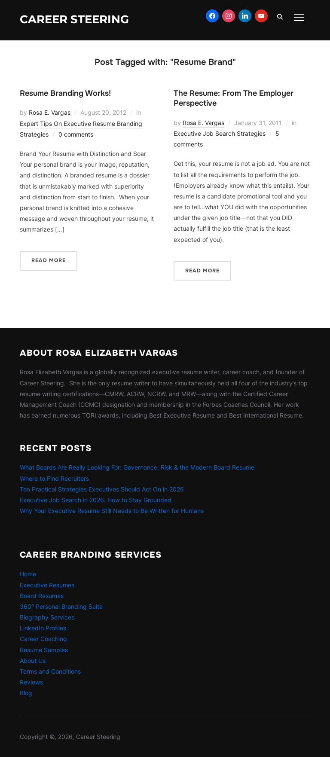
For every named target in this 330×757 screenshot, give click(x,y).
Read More (48, 260)
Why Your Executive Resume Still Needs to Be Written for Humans (112, 510)
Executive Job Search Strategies (220, 133)
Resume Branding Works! (65, 93)
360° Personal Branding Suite (61, 606)
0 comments (75, 134)
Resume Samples (44, 649)
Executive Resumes (47, 585)
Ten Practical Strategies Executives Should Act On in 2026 (102, 489)
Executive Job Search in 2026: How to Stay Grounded (95, 500)
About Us (33, 660)
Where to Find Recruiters (54, 478)
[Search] (280, 16)
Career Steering (74, 19)
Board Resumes (42, 595)
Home (28, 573)
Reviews (31, 682)
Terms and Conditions (50, 671)
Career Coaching (43, 638)
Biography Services (47, 617)
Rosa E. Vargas (49, 112)
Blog (26, 692)
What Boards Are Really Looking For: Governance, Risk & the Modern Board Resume (137, 467)
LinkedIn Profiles (43, 628)
